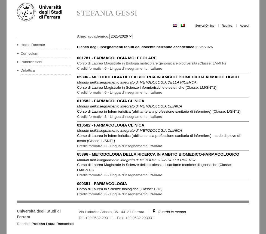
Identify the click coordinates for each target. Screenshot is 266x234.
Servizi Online (204, 25)
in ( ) (146, 87)
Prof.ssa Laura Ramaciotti (53, 224)
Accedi (244, 25)
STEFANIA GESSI (107, 13)
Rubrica (227, 25)
